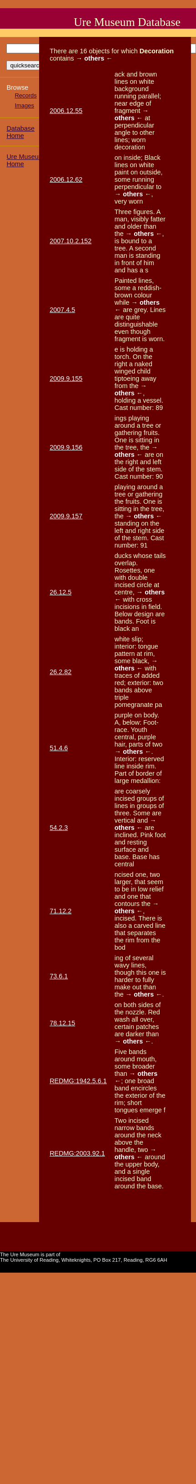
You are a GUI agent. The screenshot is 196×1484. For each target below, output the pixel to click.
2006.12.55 (66, 110)
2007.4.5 (62, 309)
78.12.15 (62, 1023)
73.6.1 (59, 976)
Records (25, 95)
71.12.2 (60, 911)
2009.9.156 (66, 447)
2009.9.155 (66, 378)
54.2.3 (59, 827)
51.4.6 (59, 748)
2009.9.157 (66, 516)
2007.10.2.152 (70, 241)
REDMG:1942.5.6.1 (78, 1081)
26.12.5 (60, 592)
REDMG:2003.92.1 (77, 1153)
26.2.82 (60, 671)
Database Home (20, 132)
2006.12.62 (66, 179)
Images (24, 105)
